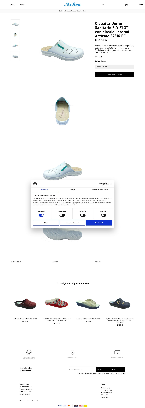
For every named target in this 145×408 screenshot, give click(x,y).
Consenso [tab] (44, 189)
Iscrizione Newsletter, (72, 11)
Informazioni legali (106, 393)
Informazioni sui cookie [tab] (100, 189)
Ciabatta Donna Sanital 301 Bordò (25, 319)
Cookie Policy (105, 397)
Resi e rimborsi (105, 388)
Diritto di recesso (106, 390)
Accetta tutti (99, 223)
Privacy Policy (105, 395)
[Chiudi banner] (111, 184)
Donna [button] (13, 4)
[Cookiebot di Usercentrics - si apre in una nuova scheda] (100, 183)
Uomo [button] (22, 4)
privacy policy (96, 374)
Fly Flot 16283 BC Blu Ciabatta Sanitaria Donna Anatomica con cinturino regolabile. (120, 320)
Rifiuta (46, 223)
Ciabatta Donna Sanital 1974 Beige (88, 319)
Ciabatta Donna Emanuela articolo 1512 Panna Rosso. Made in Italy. (57, 320)
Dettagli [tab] (72, 189)
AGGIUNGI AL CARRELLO (114, 74)
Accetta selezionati (72, 223)
